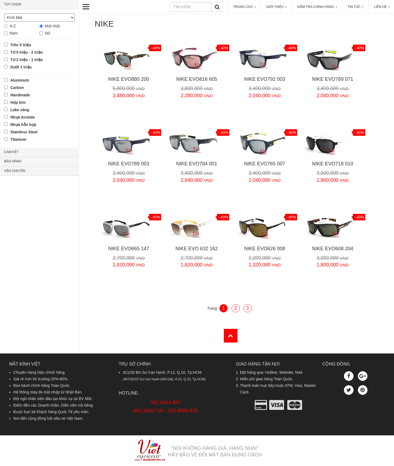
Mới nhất (52, 26)
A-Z (13, 26)
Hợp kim (18, 102)
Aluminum (19, 80)
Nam (14, 33)
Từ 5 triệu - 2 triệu (26, 52)
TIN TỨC (355, 7)
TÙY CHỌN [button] (12, 4)
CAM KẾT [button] (11, 152)
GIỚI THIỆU (276, 7)
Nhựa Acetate (22, 117)
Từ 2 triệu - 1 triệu (26, 59)
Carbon (17, 87)
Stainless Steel (23, 132)
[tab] (39, 4)
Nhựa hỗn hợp (23, 124)
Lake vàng (19, 110)
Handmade (20, 95)
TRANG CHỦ (244, 7)
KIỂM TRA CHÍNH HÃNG (317, 7)
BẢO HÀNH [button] (12, 161)
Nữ (47, 33)
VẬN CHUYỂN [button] (14, 171)
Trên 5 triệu (20, 45)
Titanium (18, 139)
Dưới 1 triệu (21, 67)
